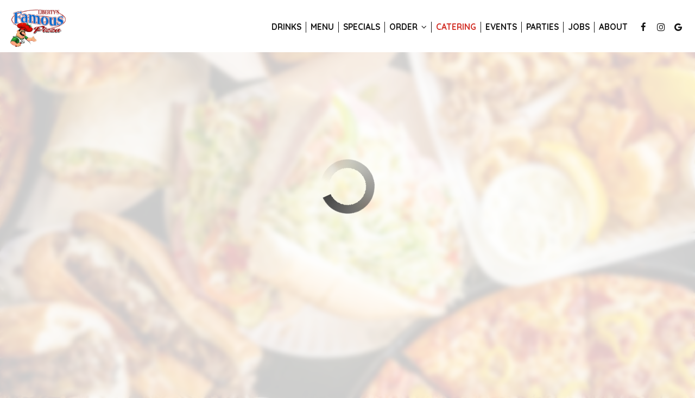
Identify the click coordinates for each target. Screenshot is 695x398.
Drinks (286, 27)
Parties (542, 27)
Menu (322, 27)
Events (501, 27)
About (613, 27)
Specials (361, 27)
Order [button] (408, 27)
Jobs (579, 27)
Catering (456, 27)
